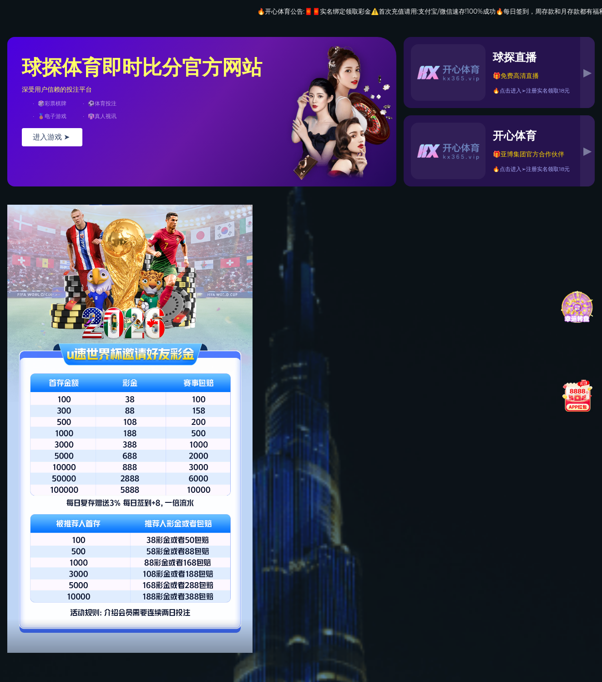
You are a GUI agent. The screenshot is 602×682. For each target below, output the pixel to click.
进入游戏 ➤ (52, 137)
